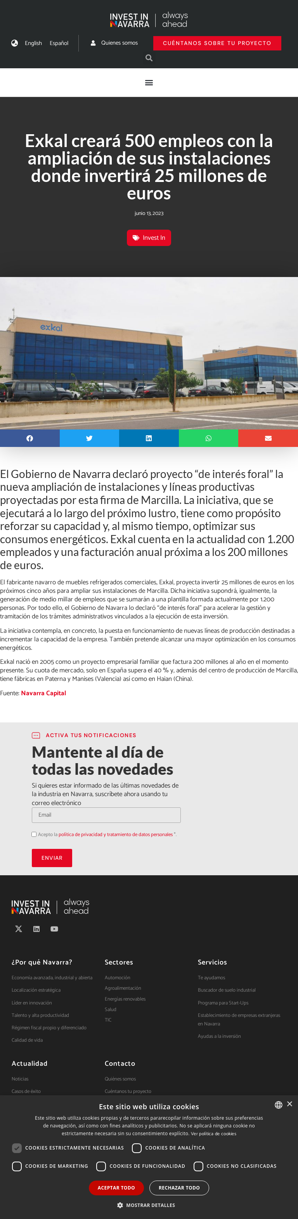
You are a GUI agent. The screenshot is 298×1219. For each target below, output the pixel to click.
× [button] (289, 1104)
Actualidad (30, 1064)
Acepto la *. (107, 835)
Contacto (120, 1064)
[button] (149, 58)
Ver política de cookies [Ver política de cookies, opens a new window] (213, 1134)
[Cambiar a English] (33, 43)
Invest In (154, 237)
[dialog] (149, 1157)
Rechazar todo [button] (179, 1187)
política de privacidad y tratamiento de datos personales (116, 835)
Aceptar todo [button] (116, 1187)
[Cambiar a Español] (59, 43)
